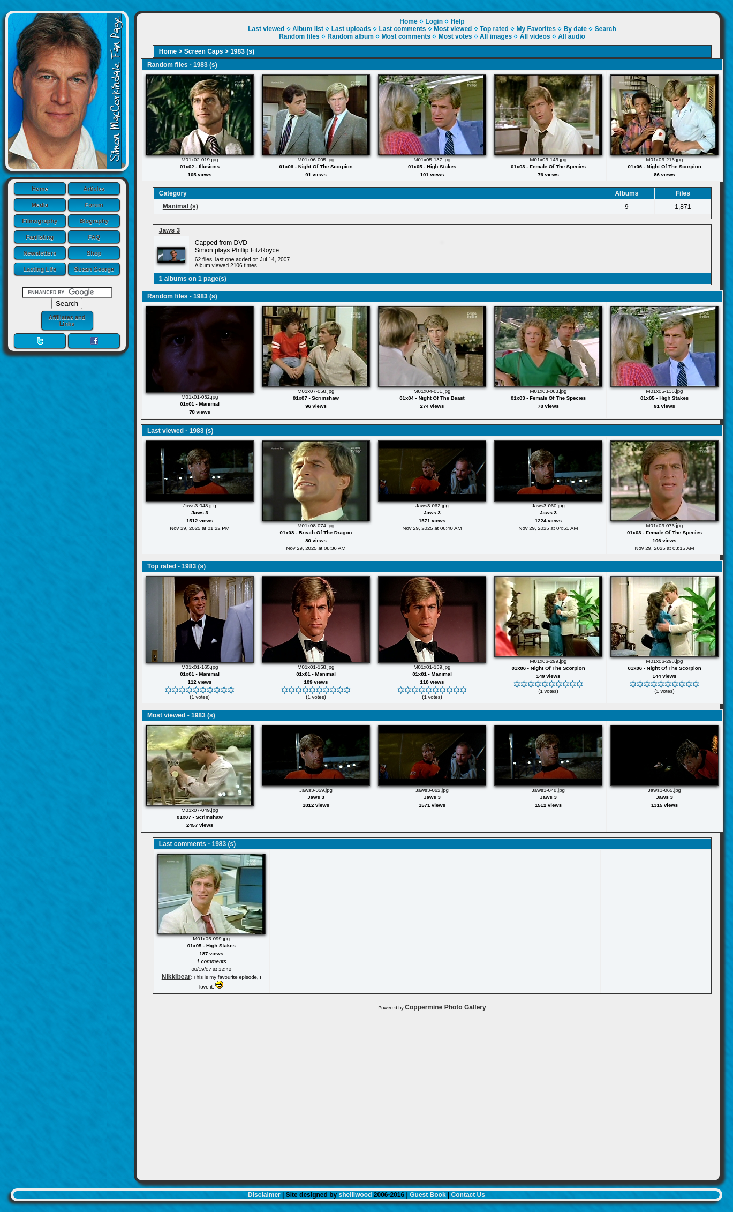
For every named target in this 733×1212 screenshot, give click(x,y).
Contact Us (468, 1195)
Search (605, 29)
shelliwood (355, 1195)
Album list (307, 29)
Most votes (455, 36)
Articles (94, 188)
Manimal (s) (180, 206)
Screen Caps (203, 51)
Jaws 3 (169, 230)
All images (496, 36)
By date (575, 29)
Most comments (406, 36)
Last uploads (351, 29)
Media (40, 204)
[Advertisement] (428, 1093)
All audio (571, 36)
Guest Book (427, 1195)
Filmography (39, 221)
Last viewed (266, 29)
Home (40, 188)
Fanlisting (40, 237)
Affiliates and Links (66, 320)
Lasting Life (39, 269)
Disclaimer (264, 1195)
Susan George (94, 269)
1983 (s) (242, 51)
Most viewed (453, 29)
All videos (535, 36)
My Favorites (536, 29)
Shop (94, 253)
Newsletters (39, 253)
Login (434, 21)
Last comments (402, 29)
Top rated (494, 29)
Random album (350, 36)
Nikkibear (176, 977)
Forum (94, 204)
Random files (299, 36)
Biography (94, 221)
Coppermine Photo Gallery (445, 1007)
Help (458, 21)
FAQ (94, 237)
